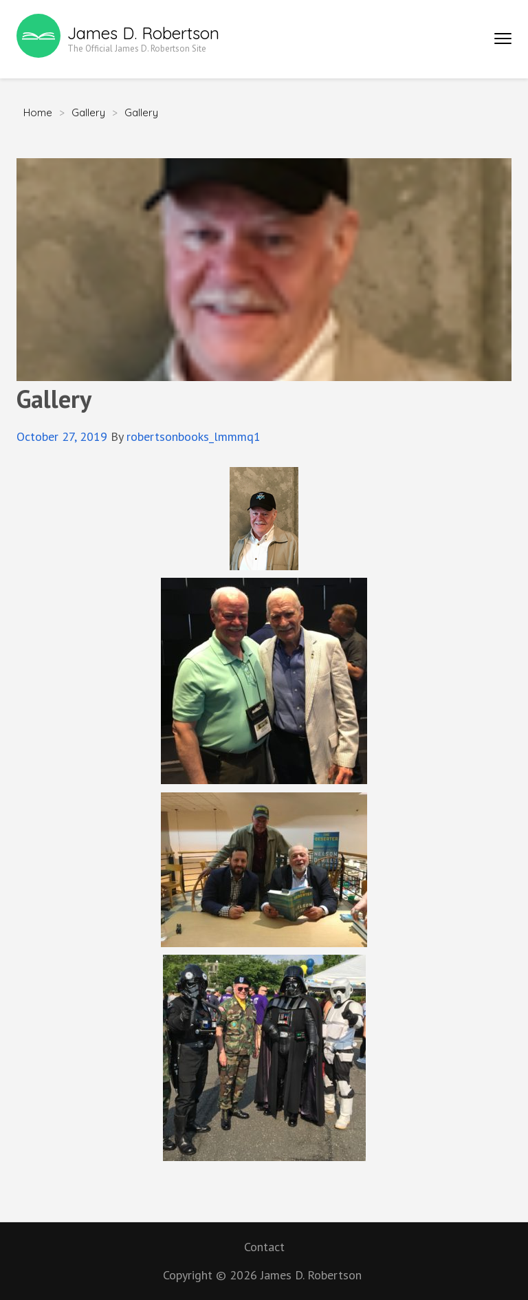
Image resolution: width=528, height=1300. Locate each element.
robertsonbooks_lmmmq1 (193, 436)
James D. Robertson (143, 33)
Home (37, 112)
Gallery (88, 112)
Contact (264, 1247)
